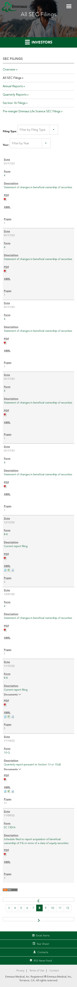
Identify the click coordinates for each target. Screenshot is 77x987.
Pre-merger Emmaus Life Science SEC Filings (31, 111)
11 (60, 908)
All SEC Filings (12, 78)
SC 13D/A (10, 827)
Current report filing (16, 546)
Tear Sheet (43, 944)
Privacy (20, 970)
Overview (9, 69)
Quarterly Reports (14, 95)
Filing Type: (10, 131)
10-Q (7, 752)
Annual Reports (13, 86)
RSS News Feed (43, 960)
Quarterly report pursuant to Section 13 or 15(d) (32, 764)
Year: (6, 145)
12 (67, 908)
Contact (54, 970)
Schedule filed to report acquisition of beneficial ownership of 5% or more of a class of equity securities (36, 841)
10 (52, 908)
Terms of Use (36, 970)
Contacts (42, 952)
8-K (6, 534)
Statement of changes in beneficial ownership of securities (38, 187)
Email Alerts (42, 935)
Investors (38, 42)
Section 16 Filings (14, 103)
